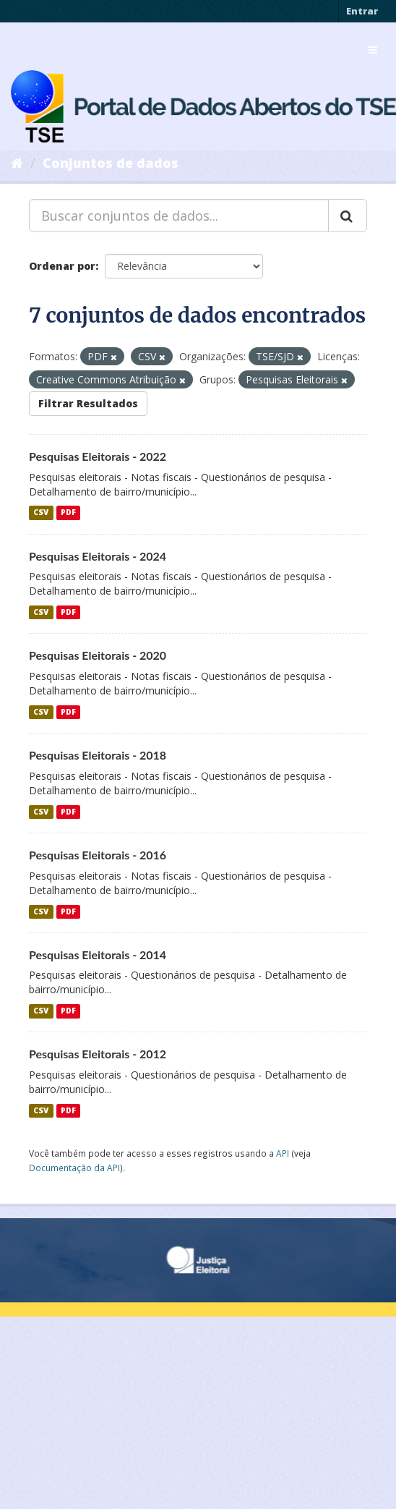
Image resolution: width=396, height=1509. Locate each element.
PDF (68, 513)
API (282, 1153)
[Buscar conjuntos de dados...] (179, 215)
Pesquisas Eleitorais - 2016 (97, 855)
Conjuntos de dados (110, 162)
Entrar (362, 10)
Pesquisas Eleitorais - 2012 (97, 1053)
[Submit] (347, 215)
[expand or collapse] (373, 49)
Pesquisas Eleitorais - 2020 (97, 655)
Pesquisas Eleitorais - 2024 (97, 556)
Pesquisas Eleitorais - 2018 (97, 755)
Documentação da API (74, 1167)
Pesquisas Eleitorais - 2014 (97, 954)
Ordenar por (62, 266)
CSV (40, 513)
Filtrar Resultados (88, 403)
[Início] (17, 162)
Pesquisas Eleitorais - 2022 (97, 456)
